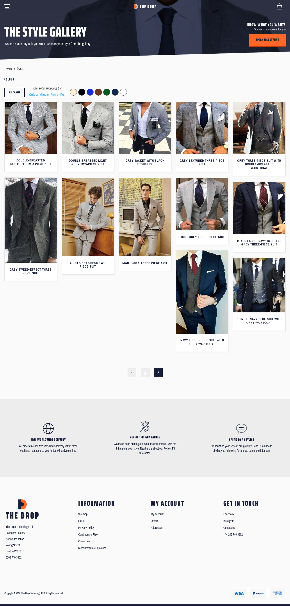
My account (157, 514)
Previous (132, 372)
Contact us (84, 541)
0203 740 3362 (13, 557)
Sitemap (82, 514)
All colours (14, 92)
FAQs (81, 521)
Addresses (157, 527)
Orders (154, 521)
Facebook (228, 514)
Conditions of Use (88, 534)
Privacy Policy (86, 527)
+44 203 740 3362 (233, 534)
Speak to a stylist (267, 39)
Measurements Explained (92, 548)
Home (8, 68)
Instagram (228, 521)
